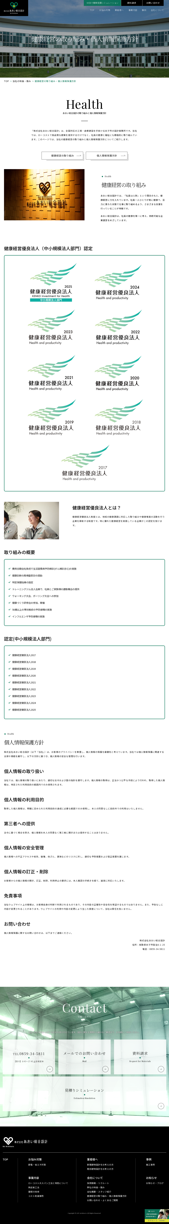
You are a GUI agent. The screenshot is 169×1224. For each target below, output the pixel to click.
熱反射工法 (33, 1187)
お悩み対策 (104, 10)
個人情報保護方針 (107, 168)
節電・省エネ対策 (37, 1164)
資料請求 (131, 2)
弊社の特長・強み (96, 1187)
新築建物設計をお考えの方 (100, 1164)
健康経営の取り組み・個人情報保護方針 (107, 1196)
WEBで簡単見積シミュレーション (102, 2)
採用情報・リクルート (98, 1183)
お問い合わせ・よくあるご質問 (102, 1200)
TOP (92, 10)
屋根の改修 (33, 1191)
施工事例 (150, 1164)
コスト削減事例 (36, 1196)
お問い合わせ (153, 2)
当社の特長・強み (22, 81)
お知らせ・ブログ (155, 1183)
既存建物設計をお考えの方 (100, 1168)
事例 (144, 10)
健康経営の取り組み (62, 168)
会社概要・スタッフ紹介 (99, 1191)
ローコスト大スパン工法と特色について (48, 1183)
